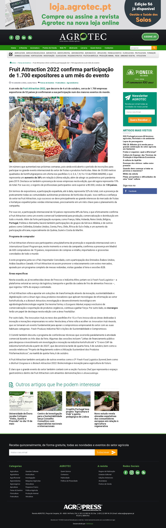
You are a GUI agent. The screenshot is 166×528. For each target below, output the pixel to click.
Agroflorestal (63, 53)
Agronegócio (90, 53)
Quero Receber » (140, 119)
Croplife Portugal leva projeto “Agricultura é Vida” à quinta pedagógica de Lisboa (77, 413)
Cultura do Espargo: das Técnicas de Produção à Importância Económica (139, 156)
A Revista (23, 48)
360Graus (89, 524)
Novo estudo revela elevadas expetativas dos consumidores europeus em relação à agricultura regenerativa (106, 420)
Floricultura (128, 53)
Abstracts (73, 48)
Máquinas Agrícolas (33, 481)
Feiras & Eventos (114, 53)
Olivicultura (61, 56)
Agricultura (20, 53)
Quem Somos (95, 48)
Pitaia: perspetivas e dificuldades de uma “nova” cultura (139, 178)
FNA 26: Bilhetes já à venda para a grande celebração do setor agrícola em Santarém (139, 147)
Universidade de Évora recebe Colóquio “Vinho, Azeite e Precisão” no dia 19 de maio (20, 418)
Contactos (109, 48)
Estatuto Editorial (105, 474)
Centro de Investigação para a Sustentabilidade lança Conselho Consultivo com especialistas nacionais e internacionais (49, 420)
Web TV (63, 48)
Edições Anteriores (106, 478)
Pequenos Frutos (75, 56)
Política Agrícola (90, 56)
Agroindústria (77, 53)
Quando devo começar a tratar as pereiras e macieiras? (138, 170)
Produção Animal (106, 56)
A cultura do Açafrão (132, 160)
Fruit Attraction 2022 (34, 88)
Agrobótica (51, 53)
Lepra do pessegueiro (133, 141)
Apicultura (101, 53)
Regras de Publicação (107, 471)
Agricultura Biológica (35, 53)
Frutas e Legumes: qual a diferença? (139, 152)
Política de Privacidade (69, 481)
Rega (117, 56)
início (13, 63)
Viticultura (141, 56)
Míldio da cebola (130, 174)
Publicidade (65, 478)
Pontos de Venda (50, 48)
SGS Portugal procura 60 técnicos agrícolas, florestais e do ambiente (138, 137)
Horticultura (36, 56)
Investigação (49, 56)
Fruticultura (140, 53)
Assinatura (34, 48)
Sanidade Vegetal (128, 56)
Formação (151, 53)
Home (13, 48)
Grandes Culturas (22, 56)
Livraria (84, 48)
